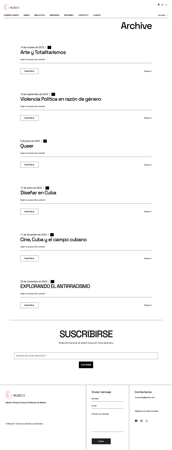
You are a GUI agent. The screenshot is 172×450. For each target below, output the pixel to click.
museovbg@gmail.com (145, 397)
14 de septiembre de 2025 (34, 94)
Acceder (161, 15)
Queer (26, 146)
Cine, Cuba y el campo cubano (53, 239)
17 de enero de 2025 (31, 187)
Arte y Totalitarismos (43, 52)
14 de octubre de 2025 (32, 47)
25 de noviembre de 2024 (33, 281)
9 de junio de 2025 (30, 141)
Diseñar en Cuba (38, 192)
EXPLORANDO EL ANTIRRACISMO (55, 286)
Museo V (148, 71)
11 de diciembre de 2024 (33, 234)
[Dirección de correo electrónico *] (86, 355)
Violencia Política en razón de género (60, 99)
